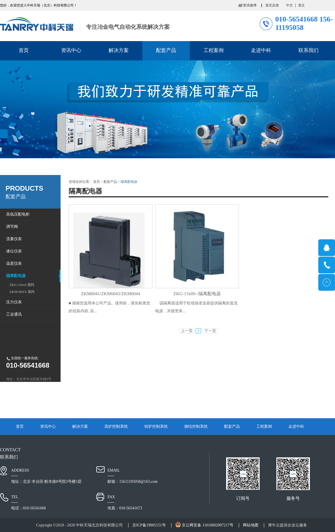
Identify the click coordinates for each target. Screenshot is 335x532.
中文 (289, 5)
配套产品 (110, 182)
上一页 (187, 331)
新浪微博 (250, 5)
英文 (301, 5)
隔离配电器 (129, 182)
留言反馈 (272, 5)
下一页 (210, 331)
